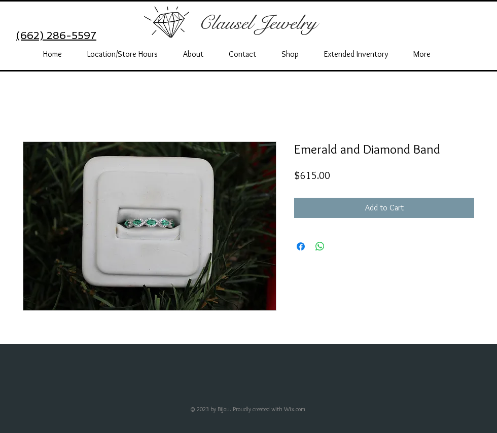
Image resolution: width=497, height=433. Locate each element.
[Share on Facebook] (301, 246)
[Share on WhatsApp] (320, 246)
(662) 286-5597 (56, 35)
